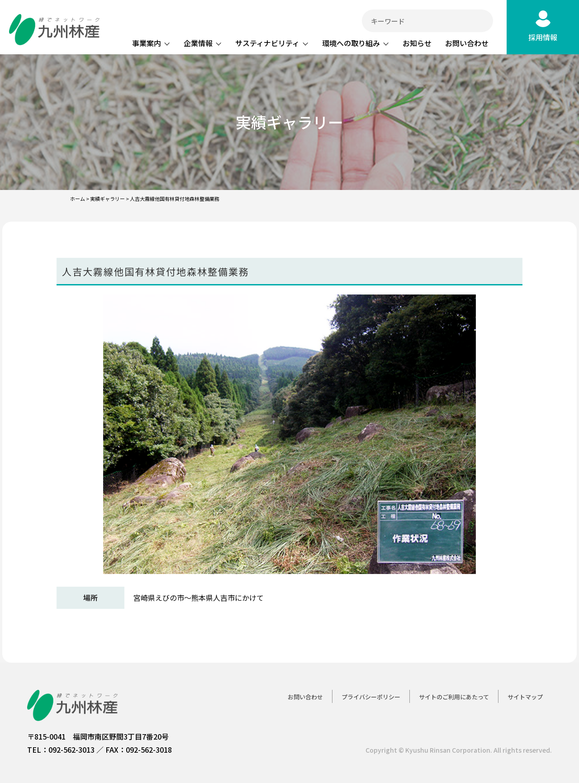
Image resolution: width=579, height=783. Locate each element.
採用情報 (542, 37)
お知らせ (417, 43)
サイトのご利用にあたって (454, 697)
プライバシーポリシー (371, 697)
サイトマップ (525, 697)
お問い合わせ (467, 43)
